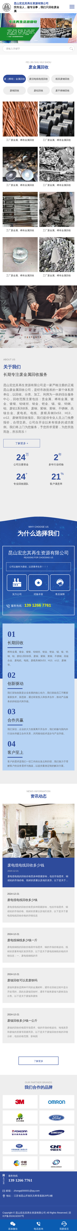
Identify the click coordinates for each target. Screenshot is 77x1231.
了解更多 (38, 1061)
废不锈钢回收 (63, 90)
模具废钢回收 (63, 79)
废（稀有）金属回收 (14, 79)
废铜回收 (14, 90)
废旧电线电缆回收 (38, 79)
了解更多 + (21, 443)
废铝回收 (38, 90)
